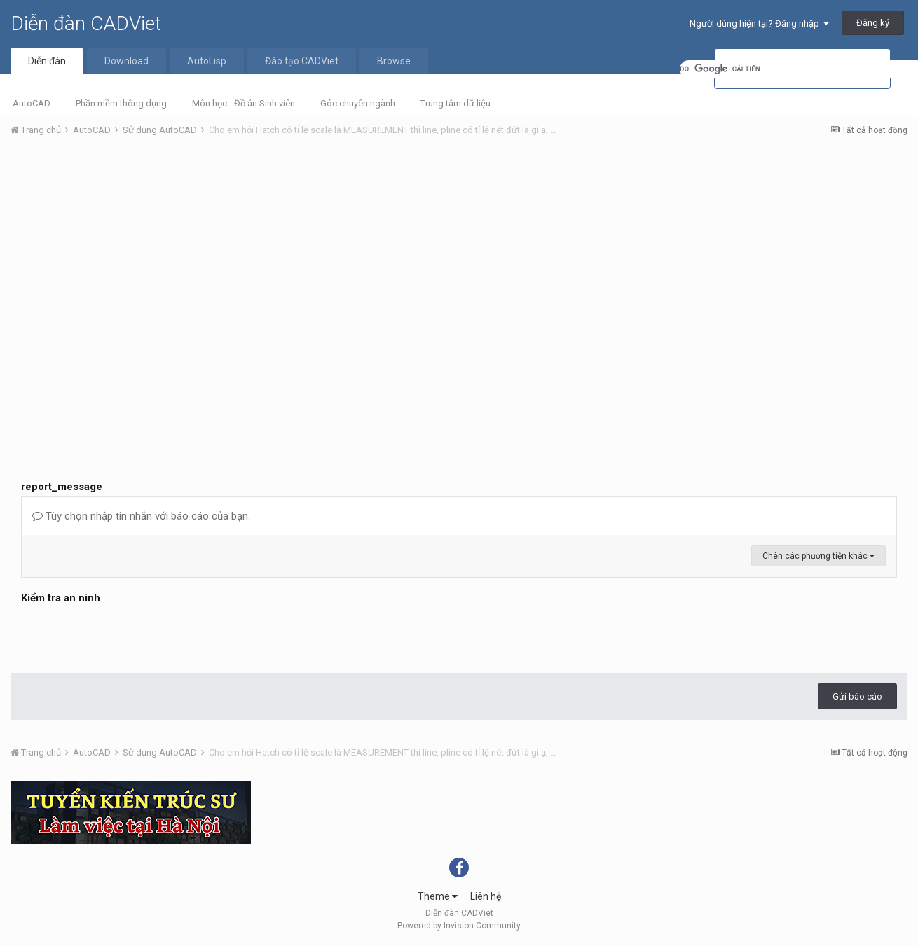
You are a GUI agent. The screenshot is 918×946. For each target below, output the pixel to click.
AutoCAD (31, 103)
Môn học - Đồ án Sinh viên (243, 103)
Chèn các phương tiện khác (818, 556)
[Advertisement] (459, 253)
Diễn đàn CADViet (86, 23)
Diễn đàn (47, 61)
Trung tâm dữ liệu (455, 103)
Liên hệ (485, 896)
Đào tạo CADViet (301, 61)
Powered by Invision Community (459, 926)
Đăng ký (872, 23)
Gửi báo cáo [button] (857, 696)
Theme (438, 896)
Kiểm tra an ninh (60, 598)
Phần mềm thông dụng (121, 103)
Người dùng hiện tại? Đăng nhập (759, 23)
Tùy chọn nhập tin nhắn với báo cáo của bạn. (141, 516)
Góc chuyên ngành (357, 103)
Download (126, 61)
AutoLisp (206, 61)
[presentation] (127, 635)
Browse (394, 61)
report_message (61, 486)
